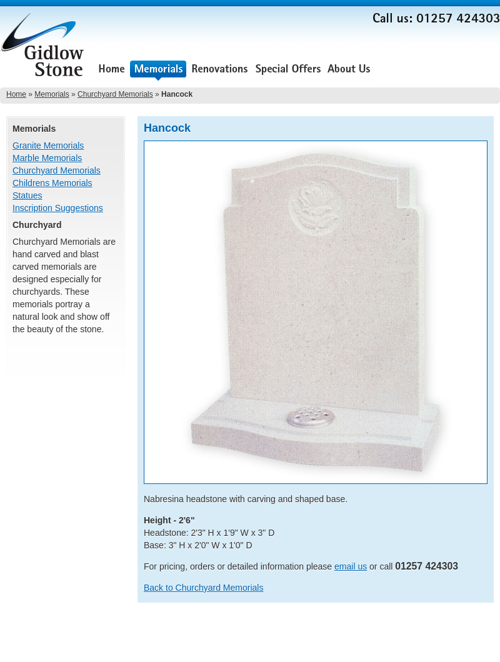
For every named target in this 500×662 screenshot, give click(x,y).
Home (111, 70)
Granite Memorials (48, 146)
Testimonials (407, 70)
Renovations (219, 70)
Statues (27, 195)
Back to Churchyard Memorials (203, 588)
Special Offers (288, 70)
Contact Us (470, 70)
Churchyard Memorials (115, 94)
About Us (349, 70)
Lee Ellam (483, 649)
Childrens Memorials (52, 183)
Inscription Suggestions (57, 208)
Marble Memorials (47, 158)
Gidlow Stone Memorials (44, 48)
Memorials (158, 70)
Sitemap (486, 631)
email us (350, 566)
